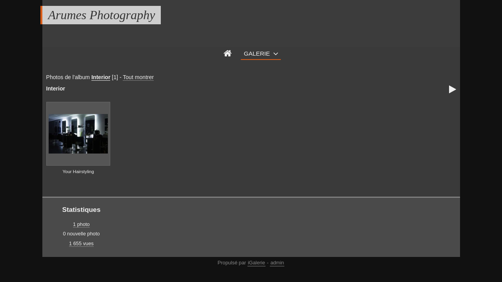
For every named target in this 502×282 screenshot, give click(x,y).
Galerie (257, 53)
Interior (101, 77)
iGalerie (256, 263)
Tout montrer (138, 77)
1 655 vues (81, 243)
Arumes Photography (101, 15)
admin (277, 263)
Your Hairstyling (78, 171)
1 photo (81, 224)
